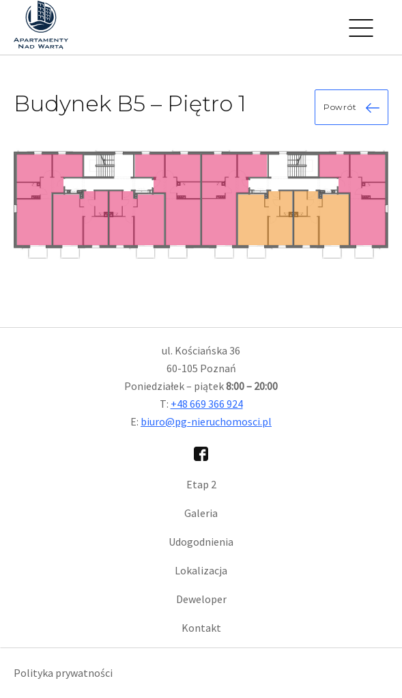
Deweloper (201, 599)
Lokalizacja (201, 570)
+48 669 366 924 (207, 403)
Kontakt (201, 627)
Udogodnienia (201, 541)
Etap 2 (201, 484)
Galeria (201, 513)
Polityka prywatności (63, 673)
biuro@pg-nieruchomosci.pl (206, 421)
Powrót (351, 107)
